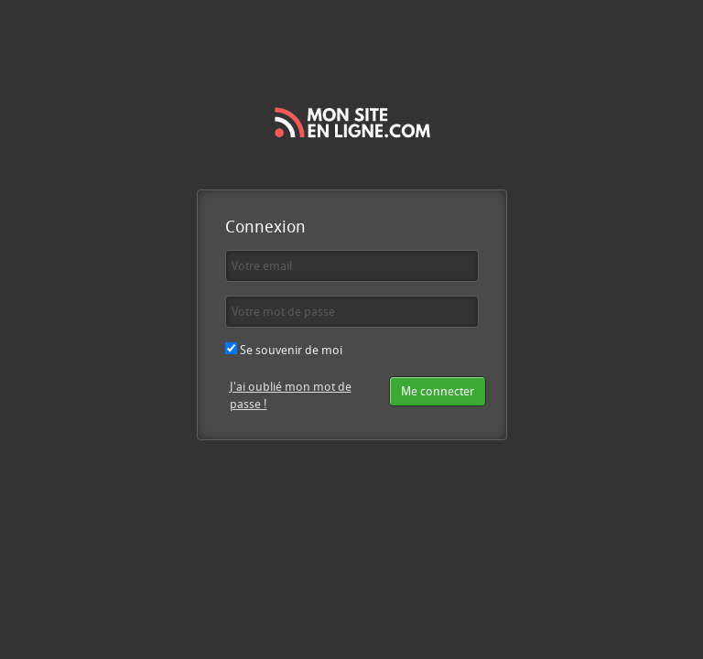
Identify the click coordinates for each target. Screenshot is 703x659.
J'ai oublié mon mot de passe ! (291, 395)
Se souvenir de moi (283, 349)
